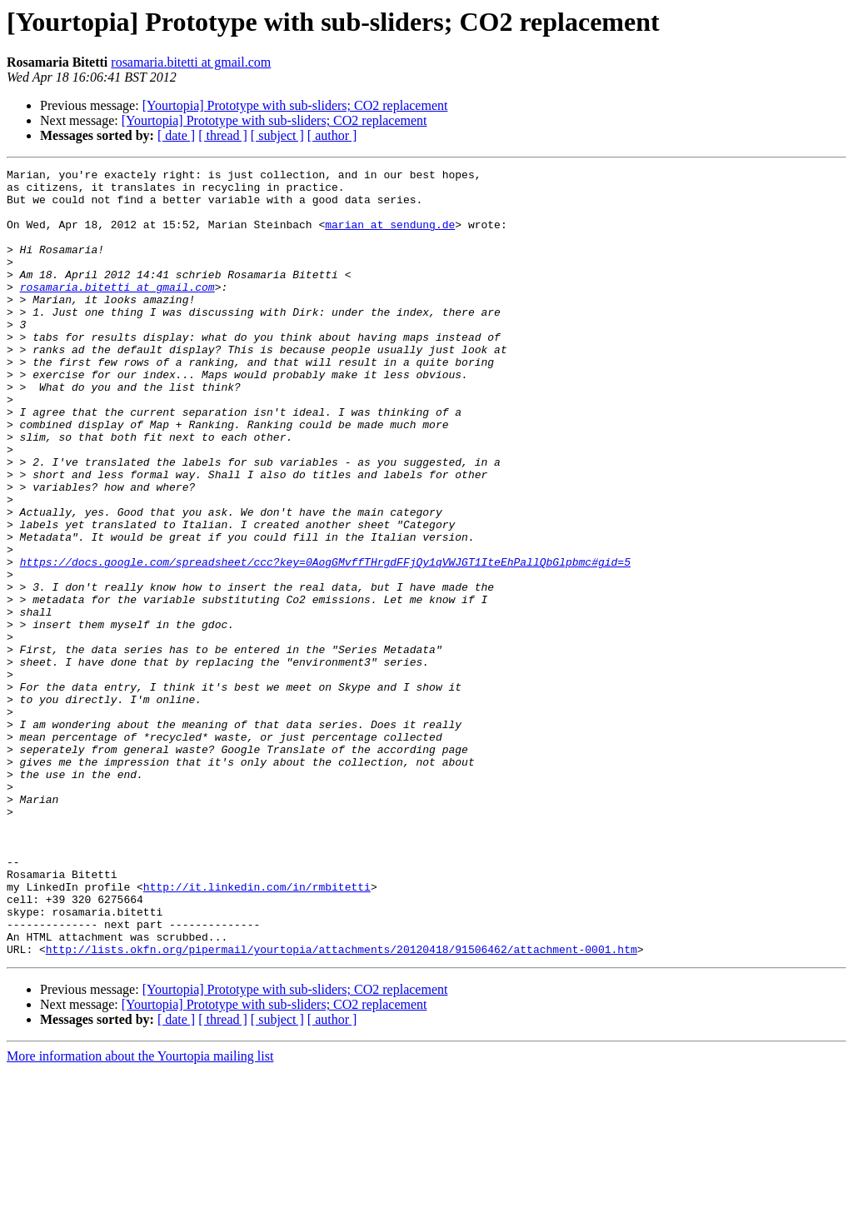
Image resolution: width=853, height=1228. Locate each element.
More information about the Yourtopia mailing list (140, 1213)
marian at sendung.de (390, 236)
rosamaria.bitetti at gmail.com (191, 62)
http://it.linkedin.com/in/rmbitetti (257, 1031)
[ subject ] (277, 135)
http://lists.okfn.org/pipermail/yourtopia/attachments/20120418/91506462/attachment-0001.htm (341, 1106)
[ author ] (332, 135)
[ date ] (176, 135)
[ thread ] (222, 135)
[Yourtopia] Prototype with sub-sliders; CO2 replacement (295, 105)
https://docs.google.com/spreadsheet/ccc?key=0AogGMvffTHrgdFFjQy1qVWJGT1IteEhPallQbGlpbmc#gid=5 (325, 641)
